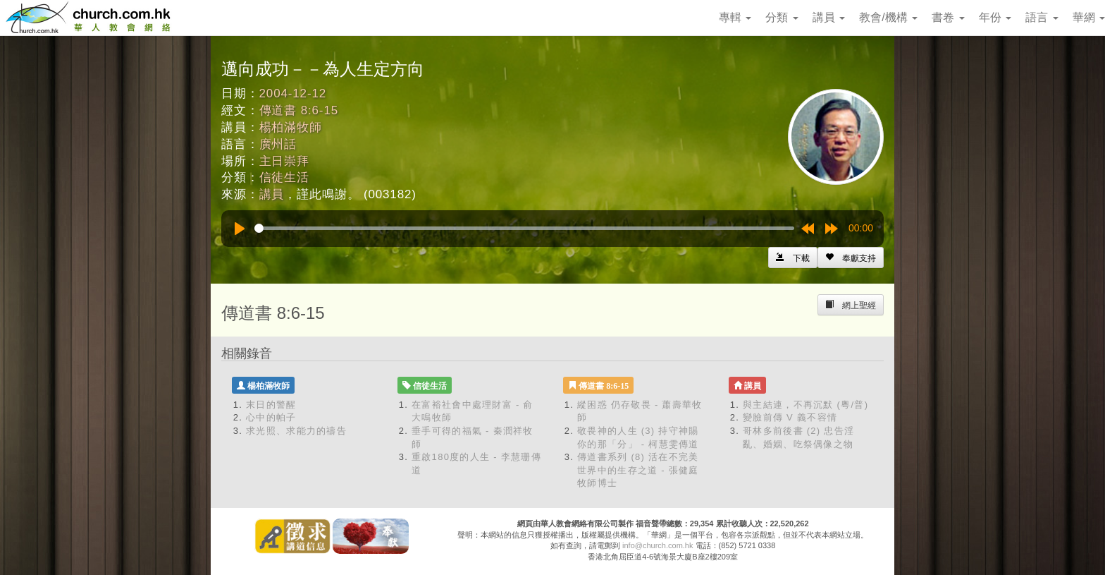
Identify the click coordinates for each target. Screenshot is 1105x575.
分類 (781, 17)
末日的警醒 (271, 404)
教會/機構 (888, 17)
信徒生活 (284, 177)
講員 (829, 17)
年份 (995, 17)
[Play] (239, 228)
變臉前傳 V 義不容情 (790, 417)
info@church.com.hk (657, 545)
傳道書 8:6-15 (298, 110)
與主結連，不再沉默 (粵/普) (805, 404)
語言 (1041, 17)
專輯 (735, 17)
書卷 (948, 17)
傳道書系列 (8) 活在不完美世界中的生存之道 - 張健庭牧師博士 (638, 470)
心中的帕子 (271, 417)
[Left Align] (850, 257)
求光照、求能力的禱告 (296, 430)
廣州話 (278, 144)
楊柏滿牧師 (290, 127)
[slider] (524, 228)
